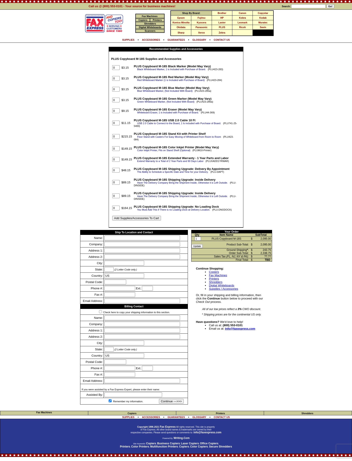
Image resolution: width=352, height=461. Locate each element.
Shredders (215, 282)
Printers (214, 278)
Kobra (242, 17)
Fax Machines (218, 275)
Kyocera (201, 22)
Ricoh (242, 27)
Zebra (222, 32)
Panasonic (201, 27)
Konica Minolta (180, 22)
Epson (181, 17)
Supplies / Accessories (223, 288)
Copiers (214, 272)
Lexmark (242, 22)
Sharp (181, 32)
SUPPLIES (128, 39)
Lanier (222, 22)
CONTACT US (222, 39)
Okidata (181, 27)
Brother (222, 13)
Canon (242, 13)
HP (222, 17)
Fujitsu (201, 17)
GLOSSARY (199, 39)
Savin (263, 27)
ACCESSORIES (151, 39)
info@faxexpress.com (240, 328)
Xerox (201, 32)
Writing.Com (181, 438)
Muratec (263, 22)
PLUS (222, 27)
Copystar (263, 13)
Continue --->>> (171, 401)
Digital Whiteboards (221, 285)
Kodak (263, 17)
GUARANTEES (176, 39)
